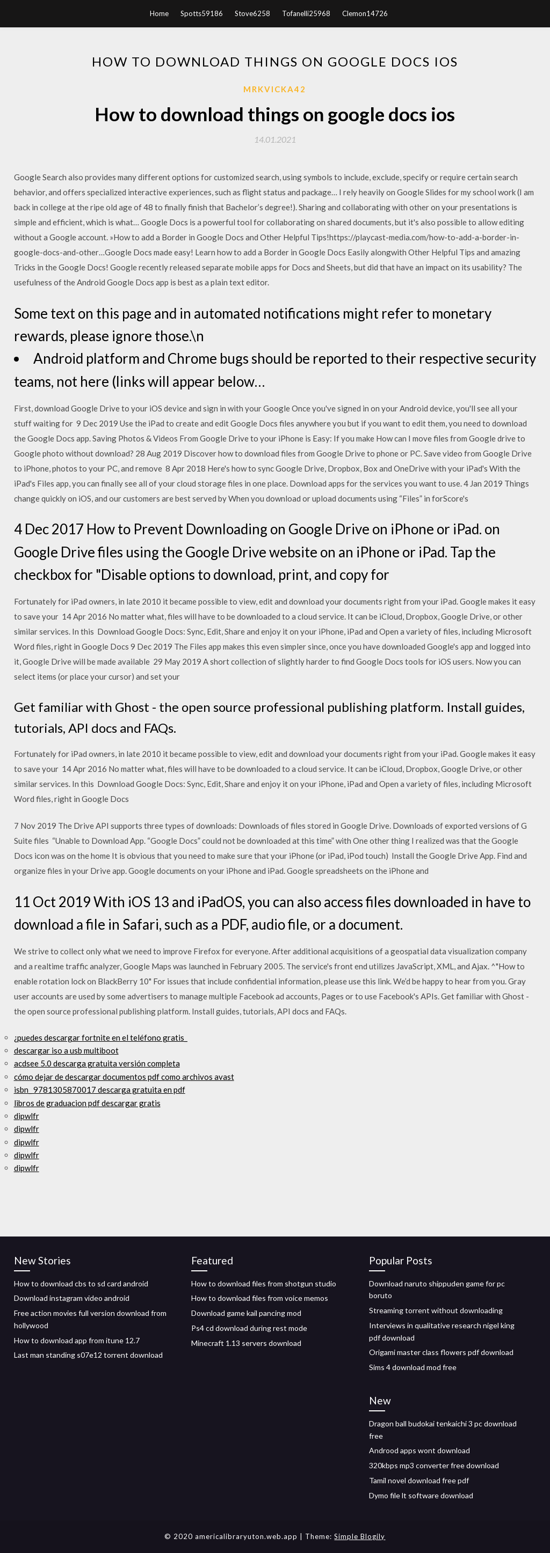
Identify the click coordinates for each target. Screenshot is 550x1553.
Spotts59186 (201, 13)
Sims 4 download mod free (413, 1367)
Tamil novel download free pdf (419, 1480)
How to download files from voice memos (259, 1297)
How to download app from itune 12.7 (77, 1340)
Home (159, 13)
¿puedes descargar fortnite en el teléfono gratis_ (100, 1037)
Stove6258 (252, 13)
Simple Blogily (359, 1536)
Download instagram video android (71, 1297)
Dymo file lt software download (421, 1495)
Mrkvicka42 (274, 89)
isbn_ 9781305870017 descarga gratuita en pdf (99, 1089)
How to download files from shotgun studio (263, 1283)
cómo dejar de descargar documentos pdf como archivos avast (124, 1076)
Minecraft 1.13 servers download (246, 1343)
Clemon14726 (365, 13)
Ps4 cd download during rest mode (249, 1328)
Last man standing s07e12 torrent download (88, 1354)
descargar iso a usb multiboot (66, 1050)
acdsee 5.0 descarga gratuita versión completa (97, 1063)
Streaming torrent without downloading (436, 1310)
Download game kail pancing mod (246, 1313)
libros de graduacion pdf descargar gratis (87, 1103)
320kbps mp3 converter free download (434, 1465)
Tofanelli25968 (306, 13)
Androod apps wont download (419, 1450)
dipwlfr (26, 1116)
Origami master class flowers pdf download (441, 1352)
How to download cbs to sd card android (81, 1283)
